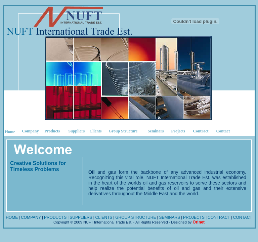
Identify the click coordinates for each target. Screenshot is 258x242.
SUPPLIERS (81, 217)
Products (52, 131)
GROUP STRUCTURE (135, 217)
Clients (96, 131)
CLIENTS (104, 217)
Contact (223, 131)
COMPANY (31, 217)
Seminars (156, 131)
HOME (12, 217)
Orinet (199, 222)
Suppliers (77, 131)
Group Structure (123, 131)
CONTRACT (219, 217)
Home (10, 131)
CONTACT (242, 217)
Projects (178, 131)
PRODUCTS (55, 217)
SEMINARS (169, 217)
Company (30, 131)
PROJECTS (194, 217)
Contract (201, 131)
